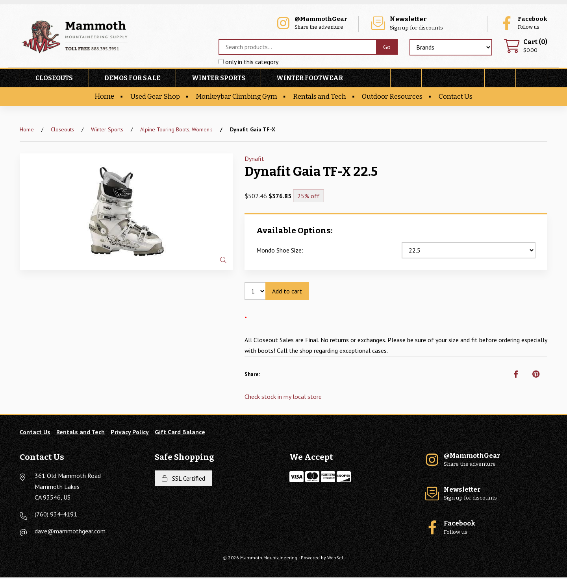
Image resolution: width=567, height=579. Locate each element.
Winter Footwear (309, 79)
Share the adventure (334, 23)
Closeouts (54, 79)
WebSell (336, 559)
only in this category (248, 62)
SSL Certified (183, 480)
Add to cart (287, 292)
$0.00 (525, 47)
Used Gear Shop (152, 98)
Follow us (521, 23)
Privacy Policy (130, 433)
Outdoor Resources (394, 98)
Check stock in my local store (283, 398)
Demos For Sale (132, 79)
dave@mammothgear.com (70, 533)
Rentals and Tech (320, 98)
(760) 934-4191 (56, 516)
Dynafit (254, 160)
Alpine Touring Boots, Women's (176, 130)
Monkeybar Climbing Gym (236, 98)
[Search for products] (297, 47)
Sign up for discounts (434, 23)
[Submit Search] (386, 47)
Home (101, 98)
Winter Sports (218, 79)
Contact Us (458, 98)
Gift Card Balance (180, 433)
